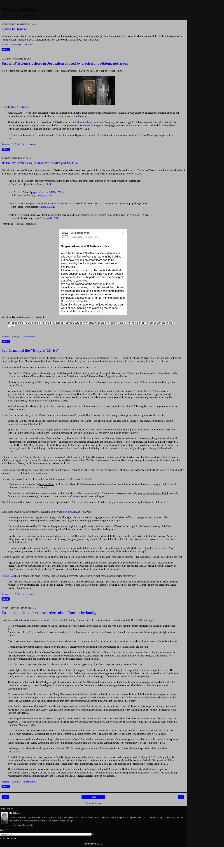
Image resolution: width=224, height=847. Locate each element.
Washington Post (65, 511)
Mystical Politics (20, 9)
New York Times (19, 107)
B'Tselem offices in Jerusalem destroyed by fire (40, 163)
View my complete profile (21, 825)
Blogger (98, 843)
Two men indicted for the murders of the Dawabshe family (49, 613)
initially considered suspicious (88, 122)
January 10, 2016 (45, 184)
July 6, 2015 (11, 576)
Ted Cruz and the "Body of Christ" (30, 350)
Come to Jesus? (14, 29)
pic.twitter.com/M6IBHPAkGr (49, 192)
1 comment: (29, 44)
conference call (45, 479)
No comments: (28, 144)
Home (93, 797)
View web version (93, 803)
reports (152, 620)
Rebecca (17, 813)
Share (5, 50)
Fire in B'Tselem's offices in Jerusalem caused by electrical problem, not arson (65, 63)
